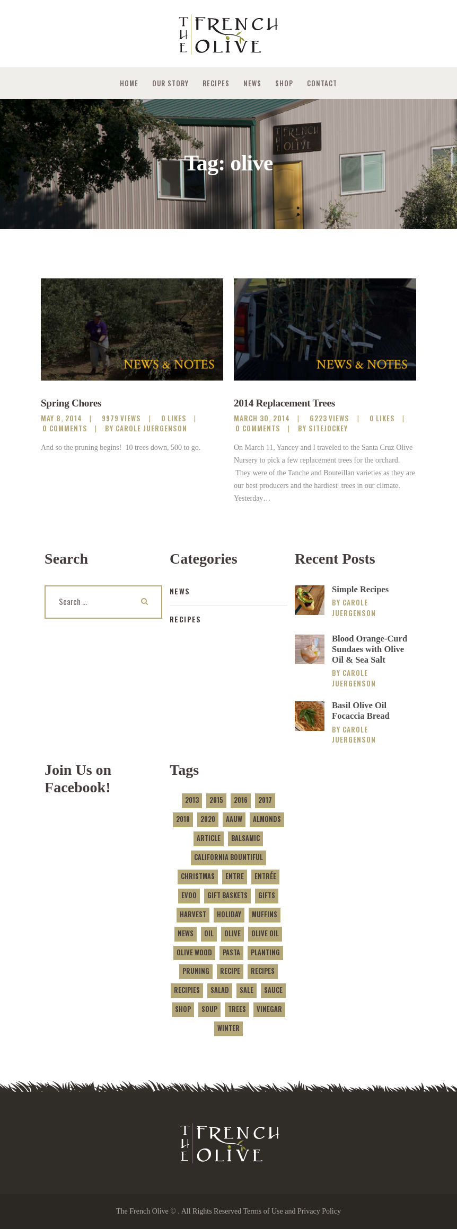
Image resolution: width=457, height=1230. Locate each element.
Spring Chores (72, 403)
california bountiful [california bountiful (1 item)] (228, 858)
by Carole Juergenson (146, 428)
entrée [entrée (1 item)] (265, 877)
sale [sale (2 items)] (246, 991)
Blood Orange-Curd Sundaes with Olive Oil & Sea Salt (370, 649)
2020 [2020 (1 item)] (207, 820)
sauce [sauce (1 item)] (273, 991)
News (180, 590)
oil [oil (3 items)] (209, 934)
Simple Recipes (361, 589)
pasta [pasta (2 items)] (231, 953)
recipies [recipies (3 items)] (187, 991)
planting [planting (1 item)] (265, 953)
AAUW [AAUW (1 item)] (234, 820)
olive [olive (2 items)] (232, 934)
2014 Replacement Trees (286, 403)
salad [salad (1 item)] (219, 991)
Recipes (186, 619)
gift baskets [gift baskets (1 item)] (227, 896)
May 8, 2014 (61, 418)
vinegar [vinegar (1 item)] (269, 1010)
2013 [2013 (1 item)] (192, 801)
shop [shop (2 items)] (183, 1010)
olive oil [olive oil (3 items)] (265, 934)
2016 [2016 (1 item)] (241, 801)
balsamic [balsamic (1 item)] (245, 839)
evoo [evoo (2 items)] (189, 896)
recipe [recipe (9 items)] (230, 972)
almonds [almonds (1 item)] (267, 820)
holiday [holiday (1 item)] (229, 915)
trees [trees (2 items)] (237, 1010)
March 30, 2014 (262, 418)
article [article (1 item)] (209, 839)
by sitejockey (323, 428)
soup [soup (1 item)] (209, 1010)
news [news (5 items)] (186, 934)
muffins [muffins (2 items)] (264, 915)
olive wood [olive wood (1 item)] (194, 953)
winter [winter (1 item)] (228, 1029)
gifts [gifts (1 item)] (266, 896)
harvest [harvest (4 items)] (193, 915)
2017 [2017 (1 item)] (265, 801)
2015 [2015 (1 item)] (216, 801)
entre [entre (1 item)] (234, 877)
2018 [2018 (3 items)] (183, 820)
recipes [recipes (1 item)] (263, 972)
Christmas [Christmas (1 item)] (198, 877)
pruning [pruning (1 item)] (195, 972)
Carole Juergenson (354, 607)
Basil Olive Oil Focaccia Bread (361, 711)
